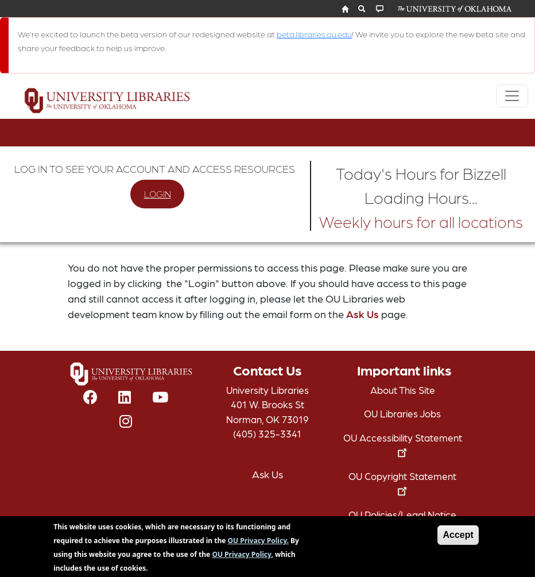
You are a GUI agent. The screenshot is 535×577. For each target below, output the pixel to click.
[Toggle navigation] (512, 95)
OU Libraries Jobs (402, 413)
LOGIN (157, 193)
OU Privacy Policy (241, 558)
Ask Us (362, 314)
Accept (458, 538)
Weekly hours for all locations (421, 221)
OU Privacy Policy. (258, 544)
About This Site (402, 390)
